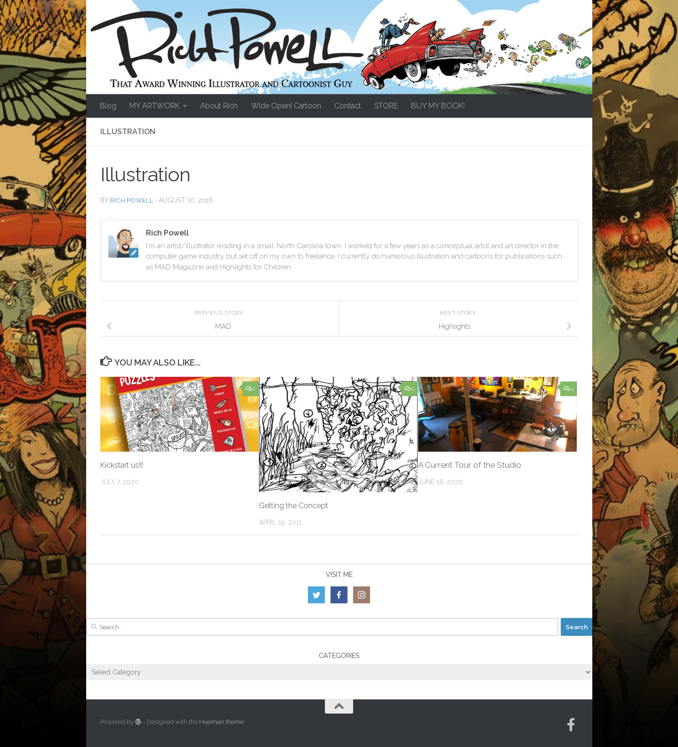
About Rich (219, 105)
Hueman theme (221, 721)
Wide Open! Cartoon (286, 105)
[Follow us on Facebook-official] (571, 724)
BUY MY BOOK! (438, 105)
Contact (347, 105)
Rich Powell (132, 200)
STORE (386, 105)
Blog (108, 105)
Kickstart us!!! (125, 465)
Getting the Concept (296, 505)
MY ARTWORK (154, 105)
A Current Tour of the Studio (469, 465)
